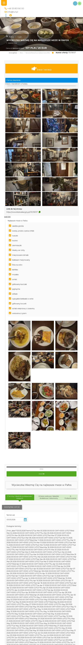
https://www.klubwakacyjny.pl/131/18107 (22, 212)
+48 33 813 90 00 (15, 8)
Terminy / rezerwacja (42, 68)
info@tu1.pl (12, 12)
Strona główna (13, 52)
